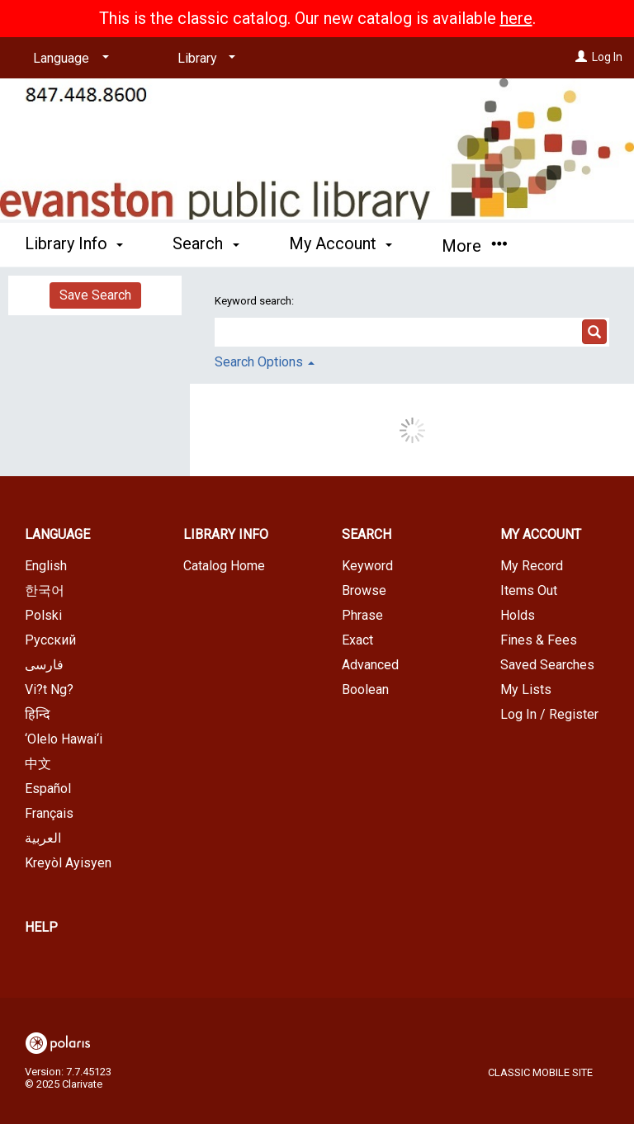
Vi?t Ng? (49, 689)
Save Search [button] (95, 295)
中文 (38, 764)
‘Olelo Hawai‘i (63, 739)
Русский (50, 640)
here (516, 18)
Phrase (362, 615)
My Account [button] (340, 243)
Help (41, 927)
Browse (364, 590)
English (46, 566)
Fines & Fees (538, 640)
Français (49, 813)
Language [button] (57, 534)
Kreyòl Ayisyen (68, 863)
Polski (43, 615)
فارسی (44, 665)
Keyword (367, 566)
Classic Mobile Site (540, 1072)
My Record (531, 566)
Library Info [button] (74, 243)
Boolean (365, 689)
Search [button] (206, 243)
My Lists (525, 689)
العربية (43, 838)
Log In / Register (549, 714)
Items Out (528, 590)
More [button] (474, 246)
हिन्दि (37, 714)
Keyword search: (255, 301)
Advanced (370, 665)
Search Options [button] (265, 362)
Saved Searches (547, 665)
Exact (357, 640)
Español (48, 788)
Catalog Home (224, 566)
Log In (607, 57)
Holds (517, 615)
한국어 (44, 590)
